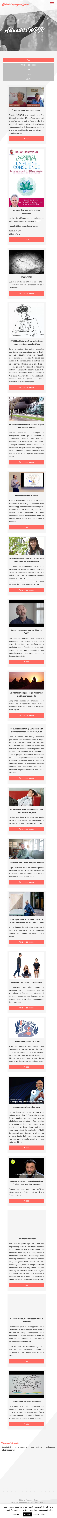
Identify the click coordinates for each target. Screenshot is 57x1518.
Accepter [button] (27, 1514)
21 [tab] (26, 1491)
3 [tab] (11, 1488)
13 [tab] (49, 1488)
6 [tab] (23, 1488)
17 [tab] (11, 1491)
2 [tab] (7, 1488)
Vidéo (26, 138)
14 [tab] (53, 1488)
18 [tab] (15, 1491)
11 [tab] (42, 1488)
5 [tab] (19, 1488)
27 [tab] (49, 1491)
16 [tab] (7, 1491)
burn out (14, 758)
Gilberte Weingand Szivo (15, 4)
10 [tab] (38, 1488)
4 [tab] (15, 1488)
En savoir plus (39, 1514)
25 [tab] (42, 1491)
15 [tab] (3, 1491)
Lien (26, 527)
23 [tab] (34, 1491)
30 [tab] (30, 1495)
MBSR (38, 221)
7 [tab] (26, 1488)
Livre (27, 239)
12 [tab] (45, 1488)
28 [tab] (53, 1491)
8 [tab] (30, 1488)
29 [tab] (26, 1495)
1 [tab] (3, 1488)
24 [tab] (38, 1491)
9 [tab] (34, 1488)
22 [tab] (30, 1491)
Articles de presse (26, 293)
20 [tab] (23, 1491)
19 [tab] (19, 1491)
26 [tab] (45, 1491)
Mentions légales (17, 1502)
